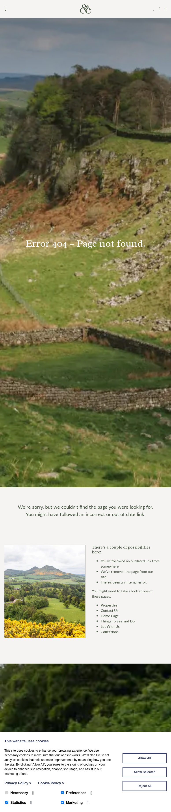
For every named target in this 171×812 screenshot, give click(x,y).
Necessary (16, 793)
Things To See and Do (118, 621)
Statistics (15, 802)
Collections (109, 631)
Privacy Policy (17, 783)
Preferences (73, 793)
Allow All (144, 758)
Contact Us (109, 610)
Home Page (110, 615)
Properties (109, 605)
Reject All (144, 786)
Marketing (72, 802)
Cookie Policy (51, 783)
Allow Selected (145, 772)
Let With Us (110, 626)
